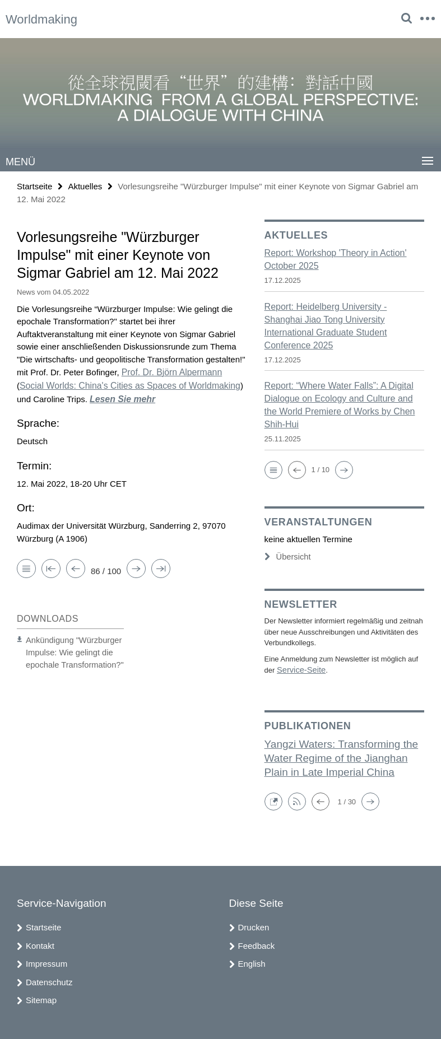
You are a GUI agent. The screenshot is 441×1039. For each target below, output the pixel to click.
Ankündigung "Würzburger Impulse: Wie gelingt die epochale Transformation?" (69, 648)
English (252, 961)
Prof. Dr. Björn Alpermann (169, 371)
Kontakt (40, 943)
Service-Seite (298, 669)
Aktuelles (85, 185)
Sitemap (41, 998)
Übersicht (285, 556)
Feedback (256, 943)
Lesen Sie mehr (104, 396)
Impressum (46, 961)
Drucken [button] (254, 925)
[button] (273, 469)
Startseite (34, 185)
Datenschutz (49, 980)
